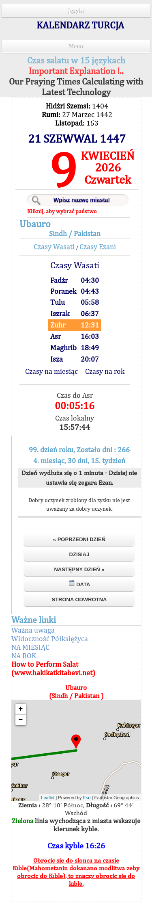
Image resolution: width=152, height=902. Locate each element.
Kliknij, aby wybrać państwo (61, 211)
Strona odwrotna (79, 599)
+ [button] (21, 709)
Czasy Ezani (97, 246)
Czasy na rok (104, 371)
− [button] (21, 720)
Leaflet (47, 797)
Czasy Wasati (54, 246)
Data (79, 584)
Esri (87, 797)
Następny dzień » (79, 569)
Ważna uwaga (33, 630)
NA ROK (23, 655)
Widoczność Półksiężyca (49, 638)
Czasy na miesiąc (51, 371)
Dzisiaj (79, 554)
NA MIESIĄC (30, 647)
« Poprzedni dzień (79, 539)
